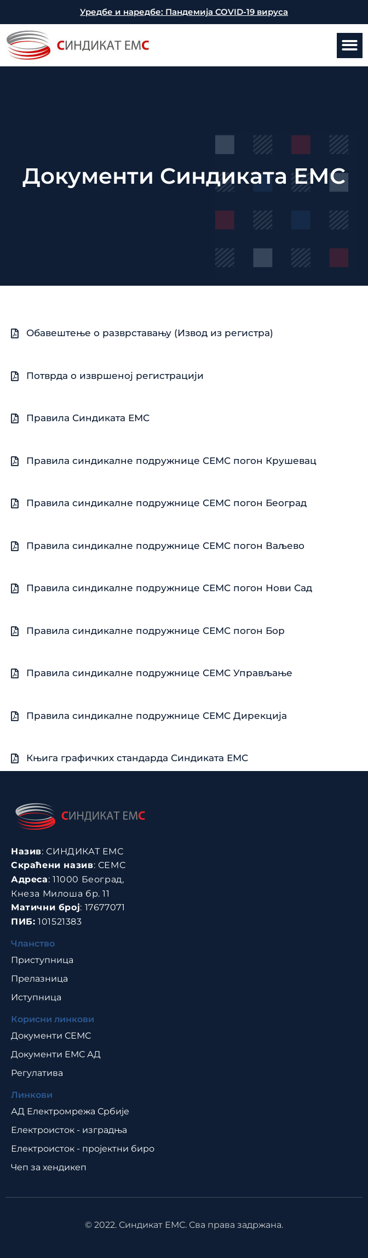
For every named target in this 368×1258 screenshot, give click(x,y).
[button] (350, 46)
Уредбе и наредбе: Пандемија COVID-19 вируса (184, 12)
